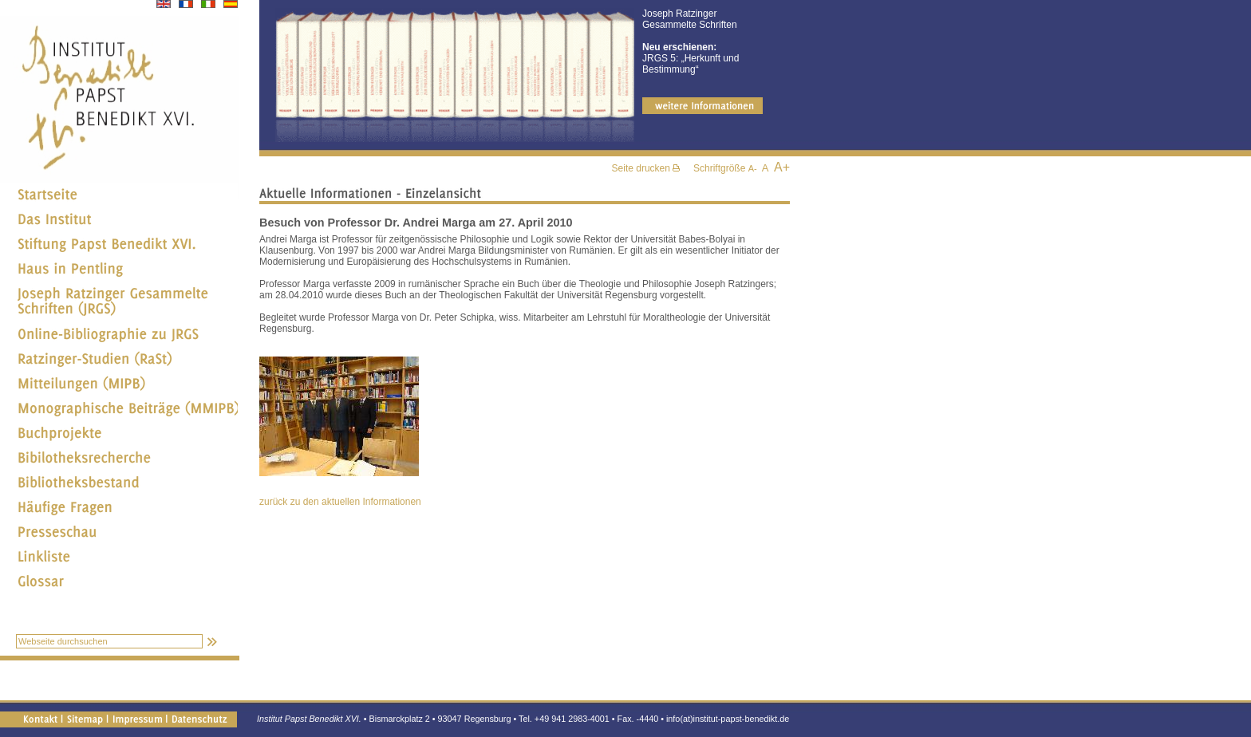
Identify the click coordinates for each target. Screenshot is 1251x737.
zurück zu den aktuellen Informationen (340, 501)
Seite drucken (646, 168)
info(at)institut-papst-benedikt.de (727, 718)
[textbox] (109, 641)
